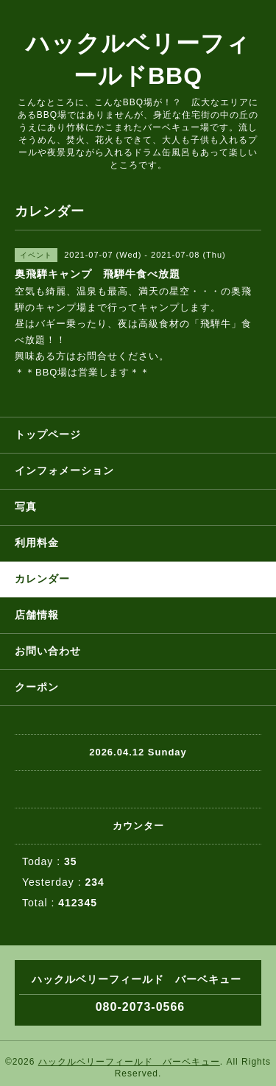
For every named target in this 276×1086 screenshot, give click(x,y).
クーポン (37, 687)
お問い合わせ (48, 651)
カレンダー (42, 579)
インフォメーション (64, 470)
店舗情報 (37, 615)
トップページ (48, 434)
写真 (26, 506)
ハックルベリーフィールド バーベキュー (129, 1062)
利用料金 (37, 543)
